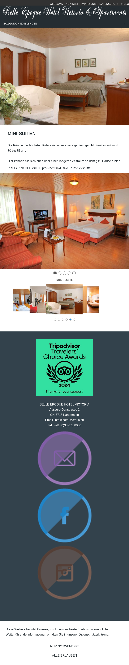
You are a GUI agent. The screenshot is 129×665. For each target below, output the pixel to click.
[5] (74, 273)
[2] (59, 273)
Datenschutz (108, 4)
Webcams (56, 4)
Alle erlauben (64, 655)
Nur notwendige (64, 646)
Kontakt (72, 4)
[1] (55, 273)
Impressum (89, 4)
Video (125, 4)
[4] (69, 273)
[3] (64, 273)
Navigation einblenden (20, 23)
